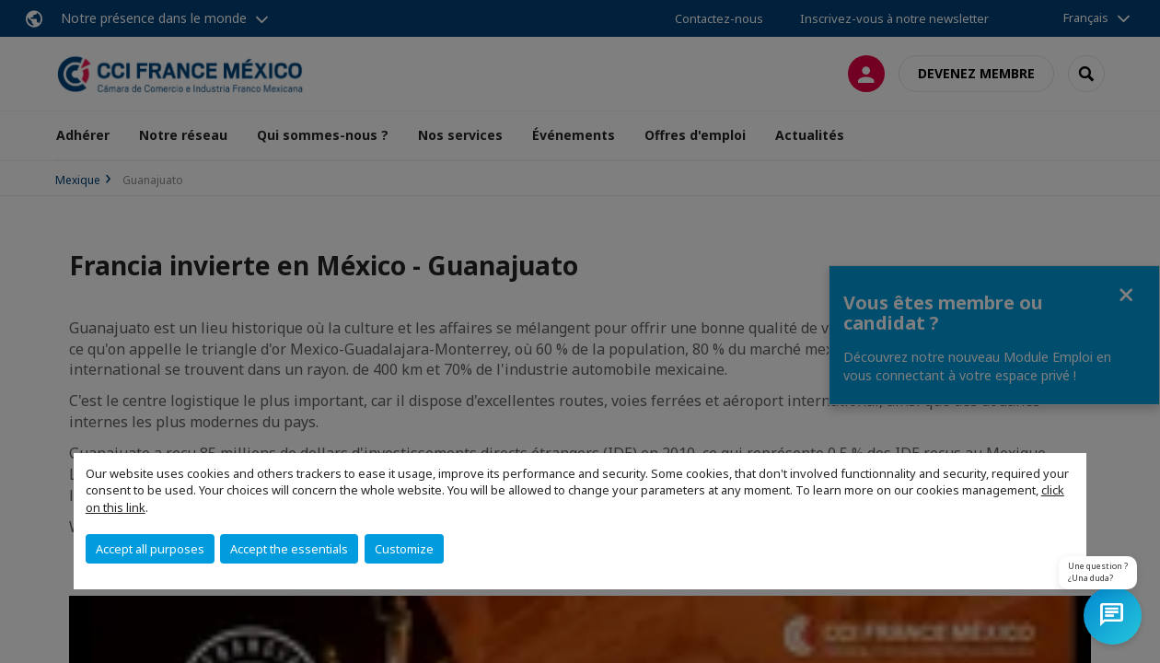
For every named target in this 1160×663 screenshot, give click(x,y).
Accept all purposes (150, 549)
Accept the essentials (289, 549)
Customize (404, 549)
